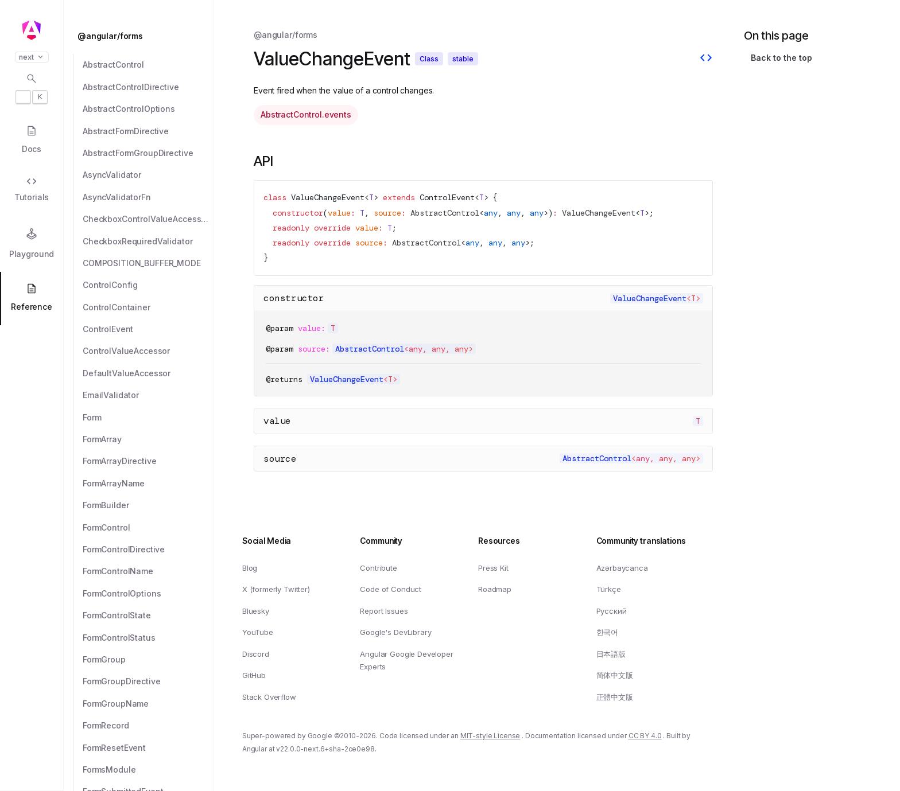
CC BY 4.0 (645, 735)
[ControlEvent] (148, 329)
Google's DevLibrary (395, 632)
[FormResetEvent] (148, 748)
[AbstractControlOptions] (148, 109)
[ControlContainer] (148, 307)
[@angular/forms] (142, 36)
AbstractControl (444, 213)
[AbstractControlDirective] (148, 87)
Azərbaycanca (622, 567)
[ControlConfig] (148, 285)
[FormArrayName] (148, 483)
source (280, 459)
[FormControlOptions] (148, 594)
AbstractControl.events (306, 114)
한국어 (607, 632)
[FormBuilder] (148, 505)
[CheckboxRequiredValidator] (148, 241)
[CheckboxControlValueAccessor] (148, 219)
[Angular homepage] (31, 30)
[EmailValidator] (148, 395)
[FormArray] (148, 439)
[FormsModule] (148, 770)
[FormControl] (148, 528)
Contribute (378, 567)
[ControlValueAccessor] (148, 351)
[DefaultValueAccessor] (148, 373)
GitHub (254, 675)
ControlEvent (447, 197)
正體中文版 (614, 697)
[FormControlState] (148, 615)
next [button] (32, 57)
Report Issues (384, 610)
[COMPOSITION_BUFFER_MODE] (148, 263)
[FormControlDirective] (148, 549)
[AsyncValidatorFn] (148, 197)
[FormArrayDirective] (148, 461)
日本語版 (611, 653)
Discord (255, 653)
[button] (31, 746)
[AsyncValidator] (148, 175)
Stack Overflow (269, 697)
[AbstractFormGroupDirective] (148, 153)
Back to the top (781, 58)
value (277, 421)
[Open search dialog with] (31, 88)
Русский (611, 610)
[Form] (148, 417)
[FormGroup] (148, 660)
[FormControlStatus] (148, 638)
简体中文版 (614, 675)
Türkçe (608, 589)
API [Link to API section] (263, 161)
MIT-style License (490, 735)
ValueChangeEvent (327, 197)
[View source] (706, 59)
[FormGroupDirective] (148, 681)
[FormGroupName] (148, 704)
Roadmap (494, 589)
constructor (293, 298)
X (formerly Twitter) (276, 589)
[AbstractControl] (148, 65)
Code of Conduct (390, 589)
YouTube (257, 632)
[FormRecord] (148, 726)
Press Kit (493, 567)
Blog (249, 567)
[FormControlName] (148, 571)
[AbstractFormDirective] (148, 131)
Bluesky (255, 610)
